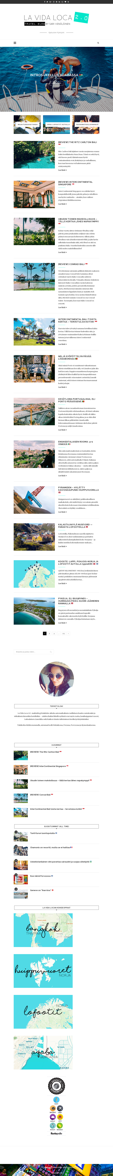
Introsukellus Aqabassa (56, 75)
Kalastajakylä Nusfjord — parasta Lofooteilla (75, 525)
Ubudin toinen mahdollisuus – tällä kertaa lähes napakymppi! (78, 221)
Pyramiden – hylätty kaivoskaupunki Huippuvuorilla (78, 489)
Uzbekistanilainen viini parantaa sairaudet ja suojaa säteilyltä (61, 862)
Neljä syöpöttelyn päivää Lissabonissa (74, 357)
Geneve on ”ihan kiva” (42, 890)
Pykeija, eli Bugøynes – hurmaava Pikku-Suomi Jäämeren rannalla (78, 601)
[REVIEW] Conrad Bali (73, 264)
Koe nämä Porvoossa (41, 876)
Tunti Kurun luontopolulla (43, 833)
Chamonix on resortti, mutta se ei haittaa (51, 847)
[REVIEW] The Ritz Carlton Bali (45, 752)
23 (64, 633)
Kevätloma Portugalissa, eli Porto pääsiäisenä (76, 400)
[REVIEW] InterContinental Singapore (49, 766)
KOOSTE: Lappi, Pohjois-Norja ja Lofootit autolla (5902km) (78, 562)
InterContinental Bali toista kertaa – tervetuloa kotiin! (77, 320)
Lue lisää (56, 83)
